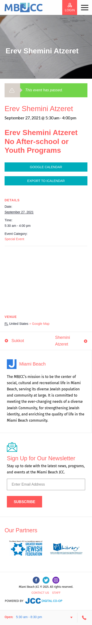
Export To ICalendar (46, 181)
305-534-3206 (84, 617)
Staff (56, 592)
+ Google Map (39, 323)
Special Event (14, 239)
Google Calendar (46, 167)
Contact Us (40, 592)
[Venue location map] (46, 279)
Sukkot (17, 340)
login (70, 10)
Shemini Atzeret (62, 340)
